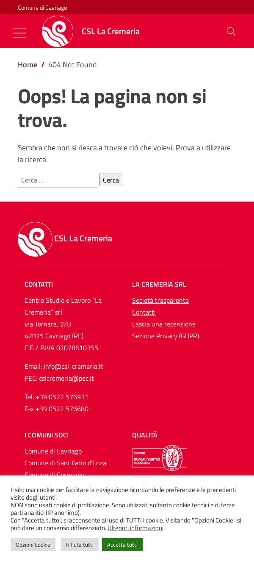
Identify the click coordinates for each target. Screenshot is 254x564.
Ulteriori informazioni (135, 528)
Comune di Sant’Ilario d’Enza (65, 463)
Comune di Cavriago (42, 7)
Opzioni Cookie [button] (33, 544)
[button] (231, 31)
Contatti (144, 312)
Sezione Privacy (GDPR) (165, 336)
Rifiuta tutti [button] (80, 544)
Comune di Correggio (54, 475)
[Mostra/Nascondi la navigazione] (19, 33)
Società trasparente (160, 300)
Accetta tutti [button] (122, 544)
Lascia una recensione (164, 324)
